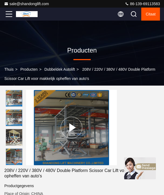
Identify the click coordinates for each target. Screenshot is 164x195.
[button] (15, 163)
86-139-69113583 (142, 4)
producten (29, 69)
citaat (151, 14)
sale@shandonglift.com (26, 4)
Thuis (9, 69)
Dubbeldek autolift (59, 69)
